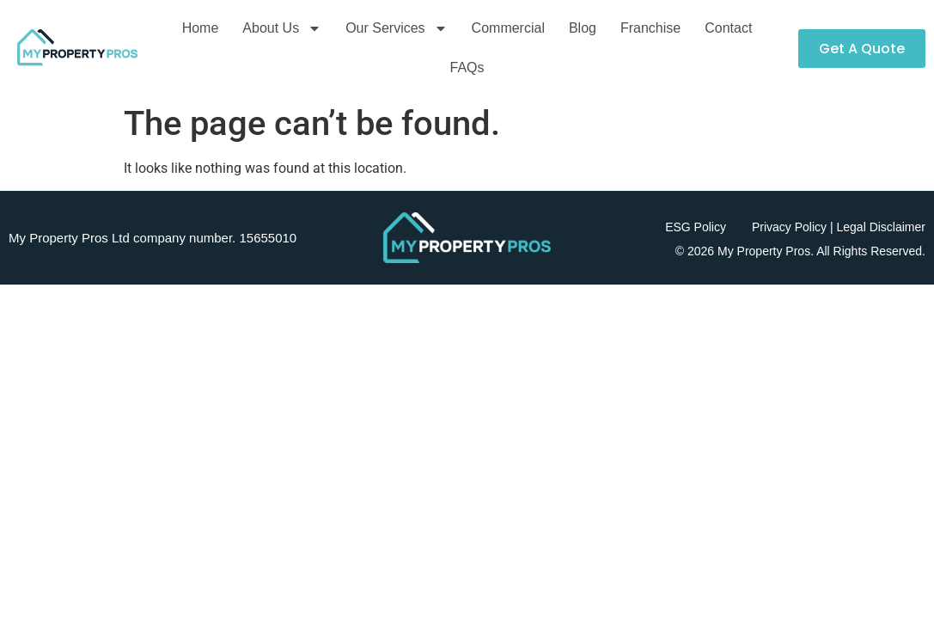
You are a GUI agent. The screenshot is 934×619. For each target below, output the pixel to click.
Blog (582, 28)
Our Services (396, 28)
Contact (728, 28)
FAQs (466, 67)
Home (200, 28)
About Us (281, 28)
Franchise (650, 28)
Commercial (508, 28)
